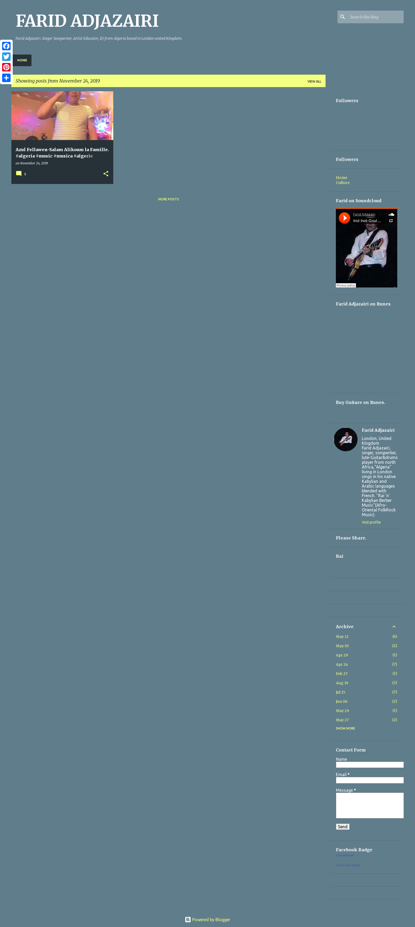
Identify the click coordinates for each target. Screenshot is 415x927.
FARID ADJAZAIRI (87, 21)
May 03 (342, 646)
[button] (106, 174)
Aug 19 (342, 683)
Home (22, 60)
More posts (168, 199)
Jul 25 (340, 692)
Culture (343, 182)
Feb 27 (342, 673)
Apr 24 (342, 664)
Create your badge (348, 865)
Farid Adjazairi (378, 430)
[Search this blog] (376, 17)
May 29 (342, 710)
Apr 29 (342, 655)
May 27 (342, 720)
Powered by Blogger (207, 919)
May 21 (342, 636)
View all (314, 81)
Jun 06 (342, 701)
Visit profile (371, 522)
